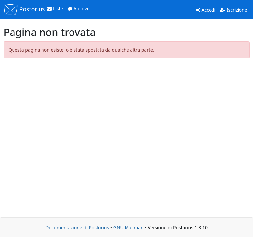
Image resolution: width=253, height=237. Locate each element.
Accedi (205, 10)
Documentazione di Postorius (77, 227)
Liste (55, 8)
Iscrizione (233, 10)
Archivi (78, 8)
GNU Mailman (128, 227)
